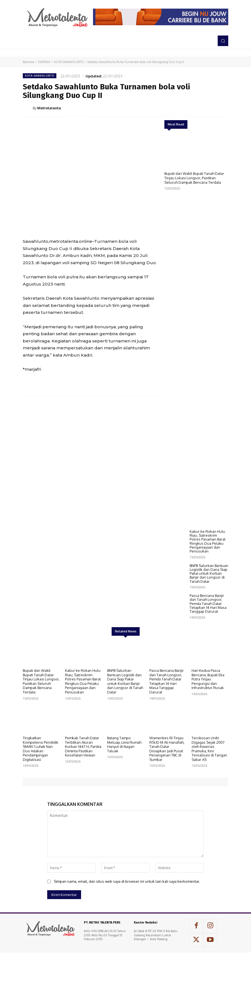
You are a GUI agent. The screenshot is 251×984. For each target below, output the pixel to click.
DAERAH (44, 62)
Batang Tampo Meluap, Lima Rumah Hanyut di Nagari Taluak (124, 782)
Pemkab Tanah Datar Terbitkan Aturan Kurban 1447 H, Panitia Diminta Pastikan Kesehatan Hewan (83, 784)
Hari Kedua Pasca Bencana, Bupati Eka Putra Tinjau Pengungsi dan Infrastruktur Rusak (208, 716)
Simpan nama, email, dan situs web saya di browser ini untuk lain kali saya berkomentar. (127, 919)
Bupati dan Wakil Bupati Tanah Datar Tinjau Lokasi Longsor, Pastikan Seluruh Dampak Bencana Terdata (194, 177)
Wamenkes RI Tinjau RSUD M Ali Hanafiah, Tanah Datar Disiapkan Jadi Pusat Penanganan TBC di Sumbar (166, 786)
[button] (223, 41)
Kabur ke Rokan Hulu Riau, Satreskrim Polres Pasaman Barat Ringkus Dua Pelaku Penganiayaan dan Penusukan (207, 579)
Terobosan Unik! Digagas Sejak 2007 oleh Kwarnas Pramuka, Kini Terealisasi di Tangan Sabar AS (209, 786)
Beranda (28, 62)
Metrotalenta (49, 108)
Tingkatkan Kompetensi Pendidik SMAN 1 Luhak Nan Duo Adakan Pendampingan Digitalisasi (40, 786)
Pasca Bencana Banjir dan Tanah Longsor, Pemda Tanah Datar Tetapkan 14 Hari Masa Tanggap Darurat (208, 641)
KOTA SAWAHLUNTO (69, 62)
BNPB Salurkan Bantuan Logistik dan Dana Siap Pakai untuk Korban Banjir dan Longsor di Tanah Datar (209, 611)
